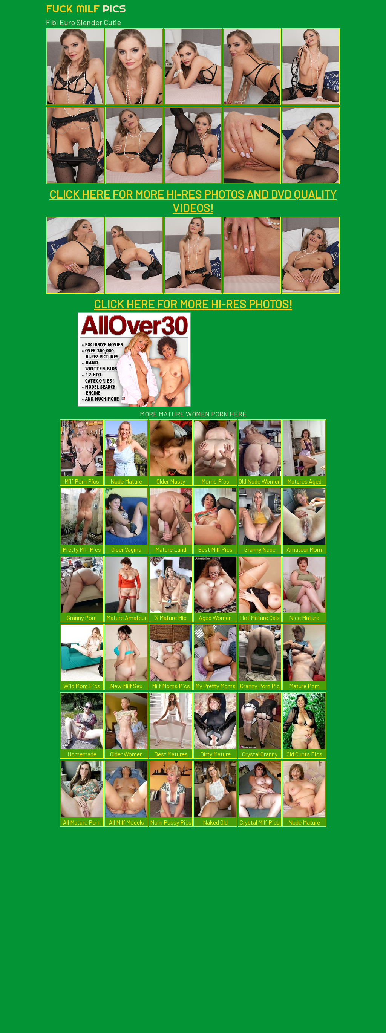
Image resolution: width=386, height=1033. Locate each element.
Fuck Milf (86, 8)
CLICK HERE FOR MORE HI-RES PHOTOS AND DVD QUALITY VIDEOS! (193, 200)
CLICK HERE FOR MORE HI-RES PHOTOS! (193, 304)
